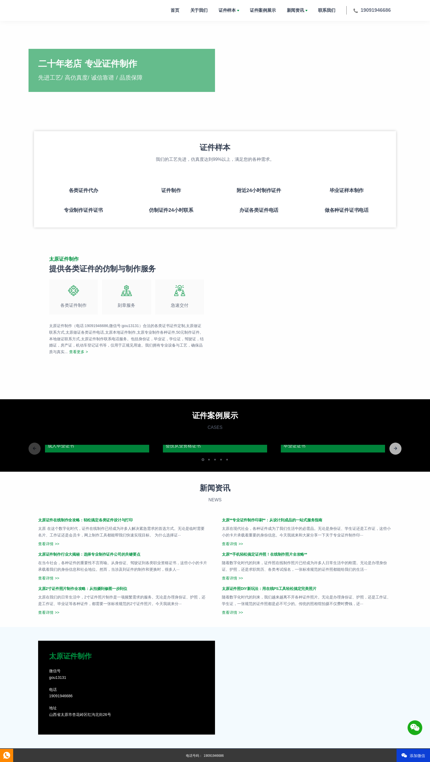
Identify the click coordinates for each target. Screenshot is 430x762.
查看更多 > (78, 352)
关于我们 (199, 10)
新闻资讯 (295, 10)
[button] (395, 449)
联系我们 (326, 10)
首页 (175, 10)
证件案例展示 (263, 10)
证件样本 (227, 10)
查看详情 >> (48, 544)
